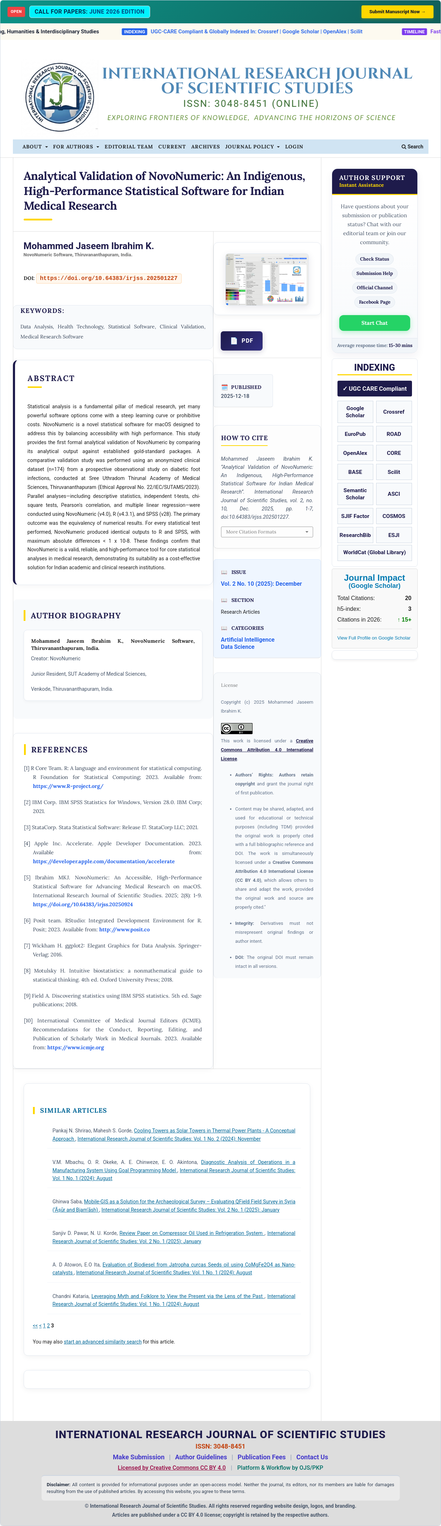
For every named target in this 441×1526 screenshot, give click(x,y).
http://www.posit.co (124, 929)
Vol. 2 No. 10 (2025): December (261, 583)
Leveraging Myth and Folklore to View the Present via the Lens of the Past (177, 1296)
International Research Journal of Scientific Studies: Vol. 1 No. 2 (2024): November (168, 1139)
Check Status (374, 259)
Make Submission (138, 1457)
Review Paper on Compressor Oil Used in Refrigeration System (192, 1233)
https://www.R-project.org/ (68, 786)
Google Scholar (355, 412)
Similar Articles (73, 1110)
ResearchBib (355, 535)
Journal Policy (250, 146)
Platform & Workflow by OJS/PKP (280, 1467)
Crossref (393, 412)
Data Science (238, 646)
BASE (355, 472)
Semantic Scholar (355, 494)
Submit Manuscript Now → (397, 11)
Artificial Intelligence (248, 639)
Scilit (394, 472)
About (33, 146)
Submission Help (374, 273)
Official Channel (375, 288)
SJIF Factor (355, 516)
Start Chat (374, 322)
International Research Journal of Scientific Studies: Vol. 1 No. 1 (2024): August (164, 1272)
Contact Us (312, 1457)
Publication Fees (262, 1457)
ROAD (394, 434)
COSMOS (394, 516)
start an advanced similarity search (103, 1342)
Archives (205, 146)
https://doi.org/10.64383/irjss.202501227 (109, 278)
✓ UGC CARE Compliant (374, 388)
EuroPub (355, 434)
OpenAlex (355, 453)
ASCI (394, 494)
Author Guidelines (201, 1457)
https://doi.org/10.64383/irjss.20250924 (83, 904)
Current (172, 146)
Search (412, 146)
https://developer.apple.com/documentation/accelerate (104, 861)
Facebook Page (374, 302)
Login (294, 146)
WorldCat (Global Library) (374, 552)
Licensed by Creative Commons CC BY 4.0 (172, 1467)
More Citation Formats (251, 532)
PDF (248, 340)
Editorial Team (129, 146)
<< (35, 1325)
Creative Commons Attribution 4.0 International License (267, 749)
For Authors (74, 146)
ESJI (393, 535)
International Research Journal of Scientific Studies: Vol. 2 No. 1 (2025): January (190, 1210)
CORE (394, 453)
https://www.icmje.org (75, 1047)
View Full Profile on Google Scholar (374, 638)
